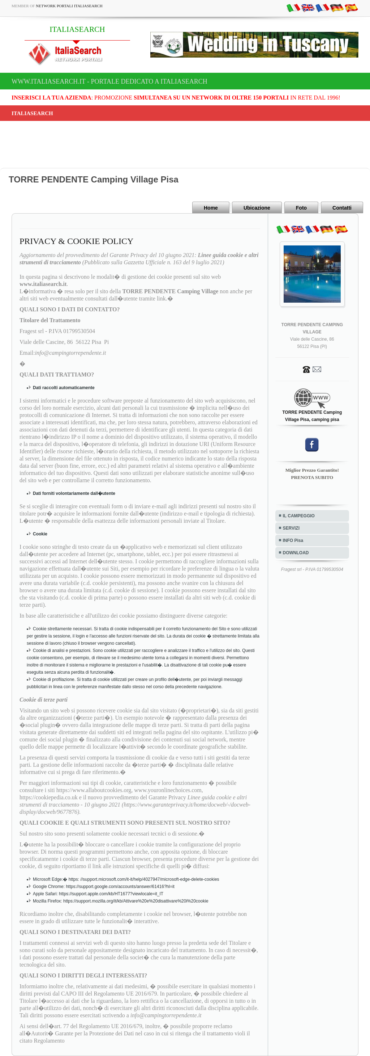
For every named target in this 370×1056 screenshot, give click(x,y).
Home (211, 208)
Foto (301, 208)
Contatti (342, 208)
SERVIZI (291, 528)
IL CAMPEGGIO (299, 515)
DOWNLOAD (296, 552)
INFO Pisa (293, 540)
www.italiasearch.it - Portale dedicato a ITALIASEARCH (109, 81)
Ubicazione (257, 208)
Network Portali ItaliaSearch (69, 6)
